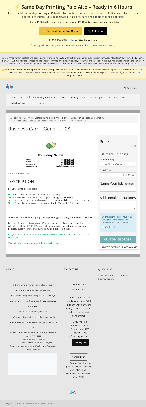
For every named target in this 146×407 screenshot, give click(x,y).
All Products (15, 117)
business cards (49, 301)
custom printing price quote (30, 228)
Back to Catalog (111, 247)
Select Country (107, 159)
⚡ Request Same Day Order (60, 31)
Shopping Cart (129, 247)
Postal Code (105, 170)
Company (96, 97)
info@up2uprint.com (73, 75)
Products (112, 97)
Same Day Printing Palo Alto (74, 97)
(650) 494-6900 (80, 332)
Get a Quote (80, 342)
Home (12, 97)
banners (33, 301)
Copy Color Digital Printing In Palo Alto (41, 117)
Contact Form (78, 356)
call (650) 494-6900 (33, 336)
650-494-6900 (129, 72)
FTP (32, 103)
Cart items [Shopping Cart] (131, 88)
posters (33, 306)
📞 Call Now (95, 31)
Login (41, 103)
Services (126, 97)
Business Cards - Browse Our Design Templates (35, 120)
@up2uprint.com (80, 336)
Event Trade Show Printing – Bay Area (38, 97)
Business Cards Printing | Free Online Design (83, 117)
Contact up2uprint (18, 103)
